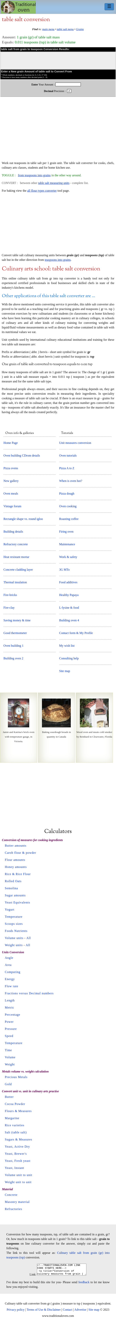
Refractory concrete (15, 544)
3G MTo (64, 569)
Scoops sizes (14, 923)
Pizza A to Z (66, 468)
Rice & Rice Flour (18, 874)
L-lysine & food (69, 607)
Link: (30, 1276)
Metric (9, 1007)
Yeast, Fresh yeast (17, 1160)
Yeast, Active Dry (17, 1146)
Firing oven (66, 531)
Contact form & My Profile (76, 633)
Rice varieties (14, 1125)
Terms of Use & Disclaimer (44, 1312)
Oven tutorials (68, 455)
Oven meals (10, 493)
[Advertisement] (58, 131)
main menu (48, 29)
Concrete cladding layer (18, 569)
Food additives (68, 582)
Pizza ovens (10, 468)
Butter (9, 1096)
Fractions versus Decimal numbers (29, 993)
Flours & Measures (18, 1111)
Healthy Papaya (69, 595)
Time (8, 1050)
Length (10, 1000)
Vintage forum (12, 506)
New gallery (11, 480)
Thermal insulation (15, 582)
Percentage (12, 1014)
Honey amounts (16, 867)
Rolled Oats (13, 881)
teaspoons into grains (58, 259)
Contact (67, 1312)
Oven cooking (68, 506)
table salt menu (65, 29)
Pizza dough (66, 493)
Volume (10, 1057)
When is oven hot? (70, 480)
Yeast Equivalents (17, 902)
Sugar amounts (15, 895)
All (28, 938)
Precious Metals (16, 1077)
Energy (10, 979)
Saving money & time (17, 620)
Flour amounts (15, 859)
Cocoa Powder (15, 1104)
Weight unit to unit (18, 1182)
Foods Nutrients (16, 930)
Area (8, 964)
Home (18, 7)
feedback (83, 1284)
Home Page (10, 442)
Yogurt (9, 909)
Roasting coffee (69, 519)
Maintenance (67, 544)
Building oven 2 (13, 658)
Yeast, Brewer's (16, 1153)
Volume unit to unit (18, 1175)
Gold (8, 1084)
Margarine (12, 1118)
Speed (9, 1036)
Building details (13, 531)
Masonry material (17, 1202)
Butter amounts (15, 845)
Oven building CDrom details (21, 455)
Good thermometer (15, 633)
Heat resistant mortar (16, 557)
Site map (64, 671)
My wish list (67, 645)
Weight (10, 1064)
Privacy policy (16, 1312)
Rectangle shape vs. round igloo (23, 519)
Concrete (11, 1194)
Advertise (80, 1312)
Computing (12, 972)
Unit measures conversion (75, 442)
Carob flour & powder (20, 852)
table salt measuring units (53, 183)
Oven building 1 (13, 645)
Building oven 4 (69, 620)
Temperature (14, 916)
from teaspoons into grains (34, 175)
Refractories (13, 1209)
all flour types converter (42, 190)
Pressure (11, 1028)
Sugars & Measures (18, 1139)
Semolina (11, 888)
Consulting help (69, 658)
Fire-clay (9, 607)
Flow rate (11, 986)
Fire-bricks (10, 595)
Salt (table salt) (16, 1132)
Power (9, 1021)
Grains (80, 29)
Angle (9, 957)
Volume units (14, 938)
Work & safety (68, 557)
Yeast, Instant (14, 1168)
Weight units (14, 945)
